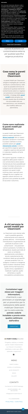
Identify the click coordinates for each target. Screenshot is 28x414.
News (14, 373)
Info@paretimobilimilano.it (14, 393)
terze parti (23, 12)
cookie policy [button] (23, 11)
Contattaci (14, 326)
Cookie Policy (19, 401)
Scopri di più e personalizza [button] (14, 44)
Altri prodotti (14, 370)
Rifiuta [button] (7, 41)
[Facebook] (13, 355)
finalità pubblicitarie (5, 21)
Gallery (14, 376)
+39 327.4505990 (12, 389)
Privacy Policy (9, 401)
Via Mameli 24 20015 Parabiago (14, 386)
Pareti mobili (14, 364)
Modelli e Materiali (14, 367)
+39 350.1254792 (16, 390)
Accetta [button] (20, 41)
